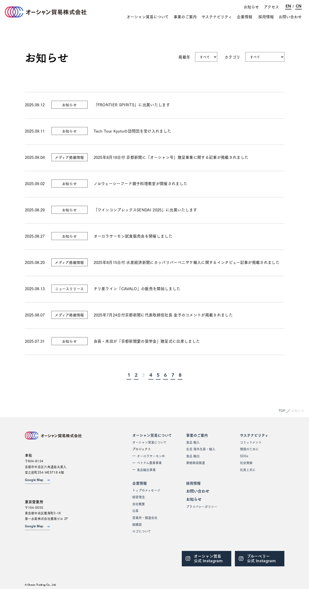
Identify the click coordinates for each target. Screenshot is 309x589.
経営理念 (138, 496)
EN (288, 6)
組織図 (137, 524)
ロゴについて (141, 531)
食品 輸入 (193, 442)
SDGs (244, 455)
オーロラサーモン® (151, 455)
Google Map (37, 480)
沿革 (135, 510)
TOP (282, 410)
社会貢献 (246, 462)
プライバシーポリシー (201, 506)
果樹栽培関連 (195, 462)
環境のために (249, 448)
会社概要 (138, 503)
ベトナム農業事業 (149, 462)
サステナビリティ (217, 17)
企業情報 (244, 17)
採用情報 (266, 17)
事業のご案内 (185, 17)
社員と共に (248, 469)
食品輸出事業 (146, 469)
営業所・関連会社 (144, 517)
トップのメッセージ (146, 490)
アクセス (271, 7)
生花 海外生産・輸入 (200, 448)
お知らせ (251, 7)
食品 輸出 (193, 455)
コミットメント (251, 442)
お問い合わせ (290, 17)
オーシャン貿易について (147, 17)
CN (298, 6)
